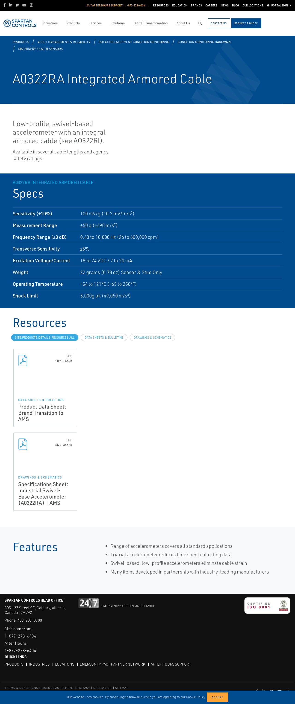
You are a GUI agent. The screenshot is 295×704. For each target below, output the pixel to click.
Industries (39, 664)
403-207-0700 (30, 620)
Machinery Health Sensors (40, 49)
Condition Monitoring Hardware (205, 42)
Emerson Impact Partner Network (112, 664)
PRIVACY (83, 688)
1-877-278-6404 (20, 635)
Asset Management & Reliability (64, 42)
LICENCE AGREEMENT (58, 688)
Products (21, 42)
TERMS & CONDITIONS (21, 688)
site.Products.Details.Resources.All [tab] (44, 337)
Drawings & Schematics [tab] (152, 337)
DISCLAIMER (102, 688)
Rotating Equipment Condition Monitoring (134, 42)
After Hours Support (171, 664)
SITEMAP (121, 688)
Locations (64, 664)
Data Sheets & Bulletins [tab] (104, 337)
